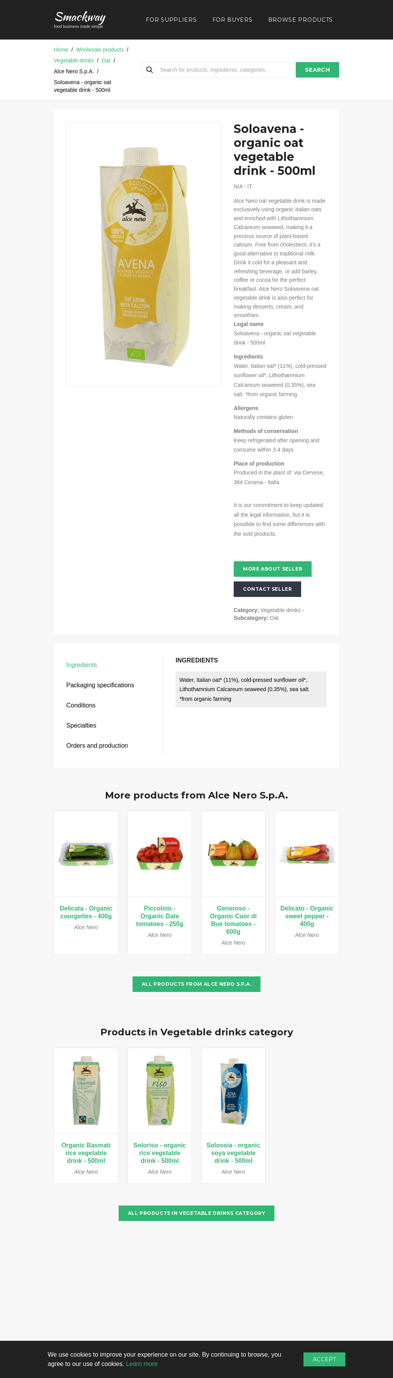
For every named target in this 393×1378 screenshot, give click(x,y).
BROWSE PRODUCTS (300, 19)
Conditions (81, 705)
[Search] (149, 70)
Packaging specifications (100, 685)
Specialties (81, 725)
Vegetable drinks (74, 60)
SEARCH (317, 69)
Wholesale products (100, 50)
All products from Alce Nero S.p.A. (196, 984)
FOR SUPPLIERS (171, 19)
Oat (106, 60)
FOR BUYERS (232, 19)
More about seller (272, 569)
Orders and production (97, 745)
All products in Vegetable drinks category (196, 1213)
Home (61, 50)
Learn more (142, 1364)
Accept (324, 1359)
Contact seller (267, 589)
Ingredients (81, 665)
